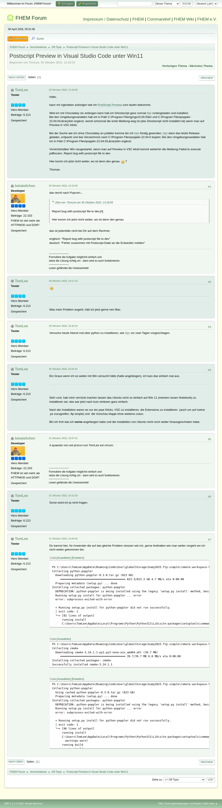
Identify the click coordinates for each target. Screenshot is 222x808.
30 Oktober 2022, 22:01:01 (63, 369)
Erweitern (77, 557)
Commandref (158, 19)
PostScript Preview (110, 104)
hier (149, 113)
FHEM (138, 19)
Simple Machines (34, 803)
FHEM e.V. (207, 19)
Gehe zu (157, 779)
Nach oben (15, 761)
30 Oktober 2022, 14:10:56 (63, 185)
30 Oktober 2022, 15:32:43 (63, 326)
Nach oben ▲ (210, 803)
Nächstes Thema (201, 66)
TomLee (21, 90)
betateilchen (25, 186)
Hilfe (160, 803)
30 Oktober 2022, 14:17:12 (63, 281)
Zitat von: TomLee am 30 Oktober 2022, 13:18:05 (84, 202)
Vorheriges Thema (174, 66)
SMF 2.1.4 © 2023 (13, 803)
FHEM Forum (31, 18)
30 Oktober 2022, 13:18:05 (63, 90)
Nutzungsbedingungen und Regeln (183, 803)
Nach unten (16, 77)
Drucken (207, 78)
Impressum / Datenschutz (106, 19)
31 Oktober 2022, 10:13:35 (63, 495)
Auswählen (63, 557)
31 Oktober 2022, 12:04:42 (63, 538)
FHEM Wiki (184, 19)
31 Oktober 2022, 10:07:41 (63, 438)
